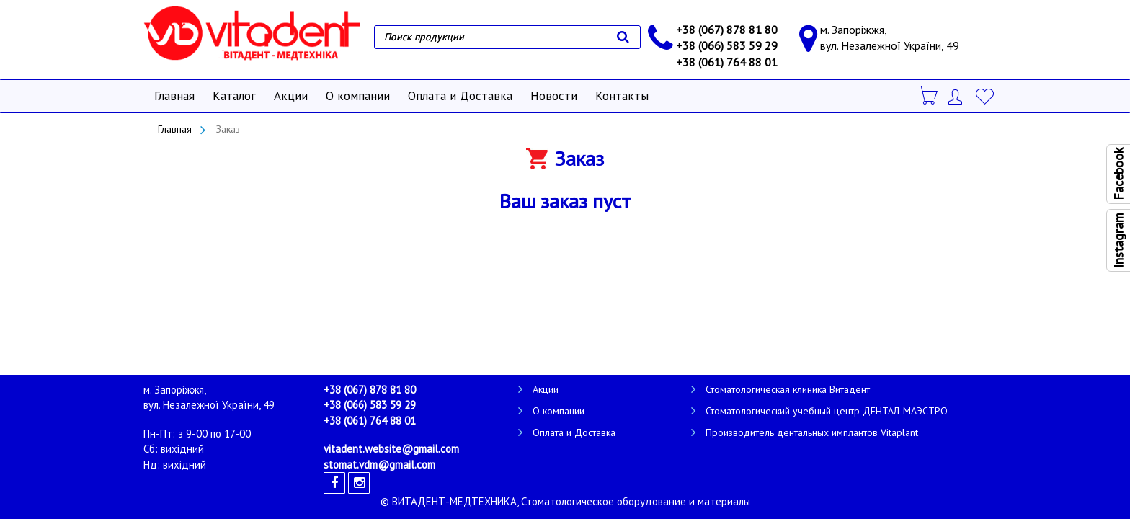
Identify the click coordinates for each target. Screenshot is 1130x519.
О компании (358, 96)
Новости (553, 96)
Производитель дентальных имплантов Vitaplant (812, 432)
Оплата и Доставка (460, 96)
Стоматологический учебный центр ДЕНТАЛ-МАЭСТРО (827, 410)
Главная (174, 96)
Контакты (622, 96)
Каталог (234, 96)
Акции (291, 96)
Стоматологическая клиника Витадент (788, 389)
